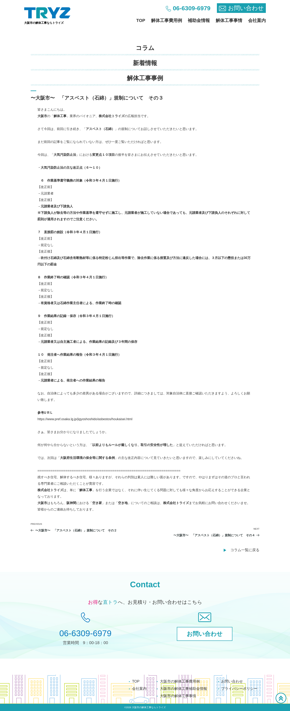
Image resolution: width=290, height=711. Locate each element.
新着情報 (145, 63)
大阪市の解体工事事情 (178, 696)
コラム (145, 48)
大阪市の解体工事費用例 (180, 681)
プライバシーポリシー (239, 689)
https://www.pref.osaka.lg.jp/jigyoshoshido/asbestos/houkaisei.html (84, 419)
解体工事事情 (229, 20)
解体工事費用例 (166, 20)
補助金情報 (199, 20)
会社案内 (257, 20)
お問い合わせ (232, 681)
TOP (140, 20)
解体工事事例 (145, 78)
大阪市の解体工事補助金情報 (183, 689)
